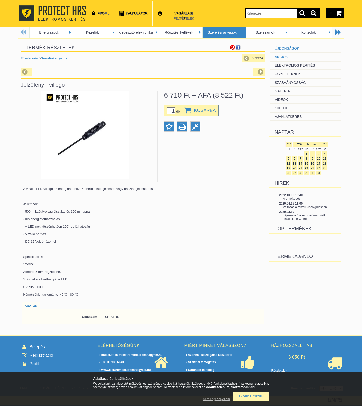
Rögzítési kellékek (179, 32)
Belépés (37, 346)
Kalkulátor (136, 13)
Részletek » (279, 370)
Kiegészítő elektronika (135, 32)
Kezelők (92, 32)
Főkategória (29, 58)
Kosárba (205, 110)
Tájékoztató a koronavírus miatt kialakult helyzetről (304, 217)
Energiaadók (49, 32)
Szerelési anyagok (222, 32)
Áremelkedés (291, 198)
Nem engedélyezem (216, 399)
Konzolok (308, 32)
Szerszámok (265, 32)
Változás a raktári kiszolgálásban (305, 207)
